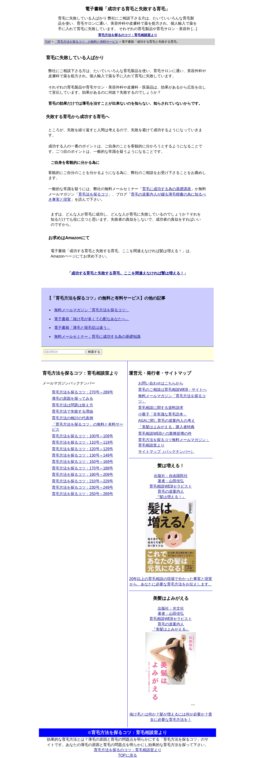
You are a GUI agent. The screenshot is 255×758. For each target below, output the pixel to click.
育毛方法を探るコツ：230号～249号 (82, 487)
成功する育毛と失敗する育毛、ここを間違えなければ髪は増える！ (127, 273)
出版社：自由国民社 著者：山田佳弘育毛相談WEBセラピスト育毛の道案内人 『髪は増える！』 (170, 486)
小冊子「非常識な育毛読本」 (162, 414)
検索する (94, 352)
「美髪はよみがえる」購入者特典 (166, 427)
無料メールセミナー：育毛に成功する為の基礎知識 (97, 337)
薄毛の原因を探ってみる (72, 398)
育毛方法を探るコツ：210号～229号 (82, 481)
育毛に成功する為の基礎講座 (166, 189)
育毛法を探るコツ (93, 194)
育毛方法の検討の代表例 (72, 418)
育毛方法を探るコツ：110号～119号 (82, 442)
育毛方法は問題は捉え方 (72, 405)
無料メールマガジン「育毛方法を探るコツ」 (91, 310)
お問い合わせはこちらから (160, 383)
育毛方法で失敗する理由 (72, 411)
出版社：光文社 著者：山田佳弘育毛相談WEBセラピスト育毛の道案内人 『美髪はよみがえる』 (170, 618)
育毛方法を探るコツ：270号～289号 (82, 392)
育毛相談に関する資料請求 (160, 408)
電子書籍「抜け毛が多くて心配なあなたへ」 (91, 319)
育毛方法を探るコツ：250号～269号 (82, 494)
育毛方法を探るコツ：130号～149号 (82, 455)
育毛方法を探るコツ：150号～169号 (82, 462)
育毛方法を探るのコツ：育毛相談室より (127, 35)
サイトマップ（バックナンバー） (166, 452)
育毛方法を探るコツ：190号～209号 (82, 475)
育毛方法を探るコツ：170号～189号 (82, 468)
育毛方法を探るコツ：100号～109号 (82, 436)
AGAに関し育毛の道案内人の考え (166, 421)
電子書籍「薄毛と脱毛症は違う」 (82, 328)
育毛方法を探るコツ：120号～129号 (82, 449)
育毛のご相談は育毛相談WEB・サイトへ (172, 390)
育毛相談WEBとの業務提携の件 (165, 433)
